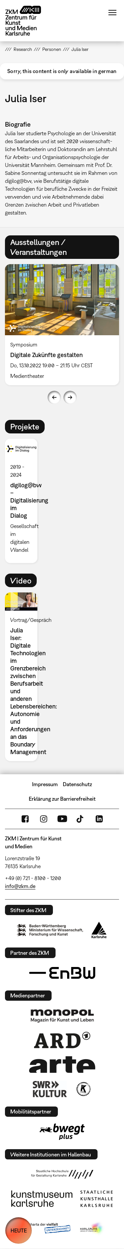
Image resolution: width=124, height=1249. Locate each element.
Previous (54, 397)
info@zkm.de (20, 886)
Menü (112, 12)
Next (70, 397)
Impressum (45, 784)
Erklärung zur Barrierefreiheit (62, 799)
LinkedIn (99, 819)
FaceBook (25, 819)
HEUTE (19, 1230)
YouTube (62, 819)
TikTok (80, 819)
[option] (24, 501)
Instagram (43, 819)
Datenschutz (77, 784)
